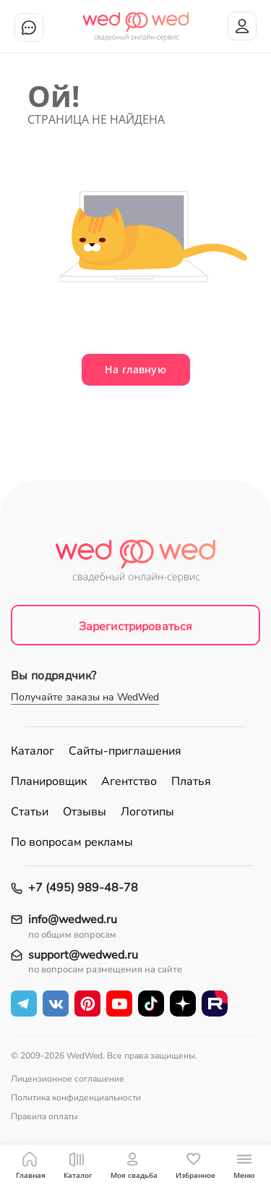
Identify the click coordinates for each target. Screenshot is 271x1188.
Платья (191, 781)
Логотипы (147, 812)
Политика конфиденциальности (76, 1097)
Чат (28, 27)
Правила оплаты (44, 1116)
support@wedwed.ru (83, 955)
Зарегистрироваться (136, 627)
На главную (135, 369)
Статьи (29, 812)
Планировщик (49, 781)
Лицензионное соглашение (67, 1079)
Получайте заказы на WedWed (85, 697)
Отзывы (84, 812)
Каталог (32, 751)
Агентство (129, 781)
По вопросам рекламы (72, 842)
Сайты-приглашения (125, 751)
